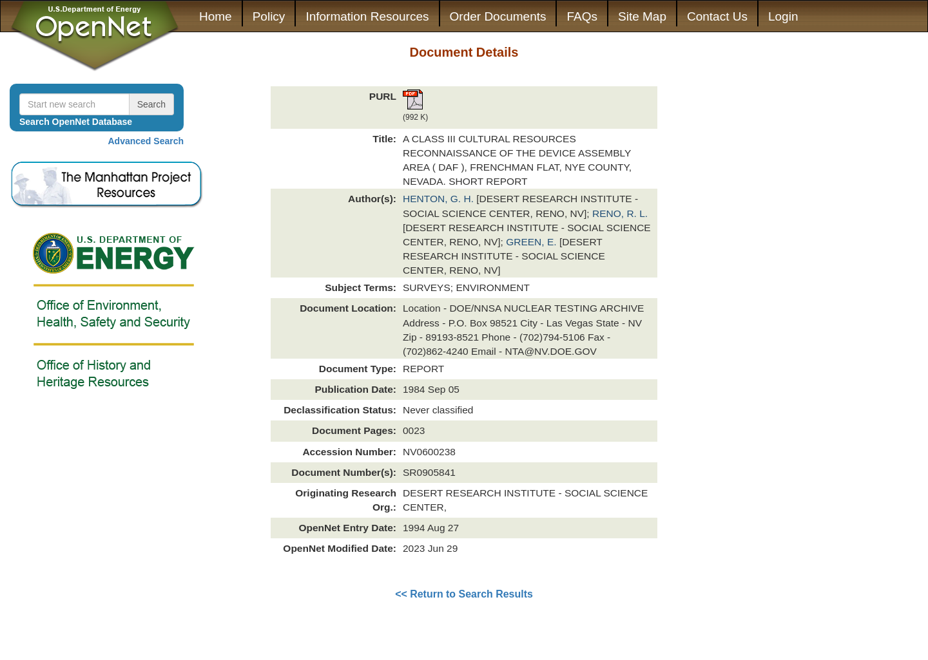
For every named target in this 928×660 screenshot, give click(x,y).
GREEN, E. (532, 241)
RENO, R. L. (620, 213)
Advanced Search (146, 141)
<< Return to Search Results (464, 594)
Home (215, 16)
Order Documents (498, 16)
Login (783, 16)
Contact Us (717, 16)
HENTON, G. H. (439, 198)
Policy (269, 16)
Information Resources (367, 16)
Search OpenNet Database (75, 122)
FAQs (581, 16)
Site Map (642, 16)
